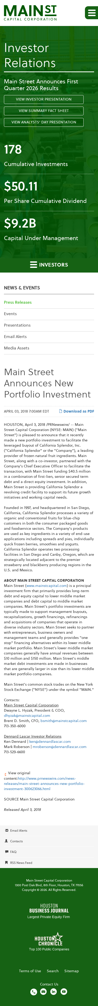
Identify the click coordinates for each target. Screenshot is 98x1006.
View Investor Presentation (44, 99)
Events (10, 314)
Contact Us (49, 984)
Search (53, 971)
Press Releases (18, 303)
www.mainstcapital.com (46, 586)
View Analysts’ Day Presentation (43, 122)
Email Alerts (15, 337)
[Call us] (33, 991)
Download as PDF (76, 411)
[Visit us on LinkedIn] (53, 992)
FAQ (13, 852)
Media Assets (16, 348)
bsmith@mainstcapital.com (64, 721)
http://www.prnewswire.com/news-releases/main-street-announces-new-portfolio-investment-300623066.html (44, 784)
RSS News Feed (21, 863)
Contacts (16, 841)
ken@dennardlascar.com (50, 742)
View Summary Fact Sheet (44, 111)
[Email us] (43, 992)
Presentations (17, 325)
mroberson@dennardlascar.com (60, 747)
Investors (49, 264)
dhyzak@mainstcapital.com (27, 716)
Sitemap (71, 971)
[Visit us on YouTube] (64, 992)
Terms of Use (30, 971)
